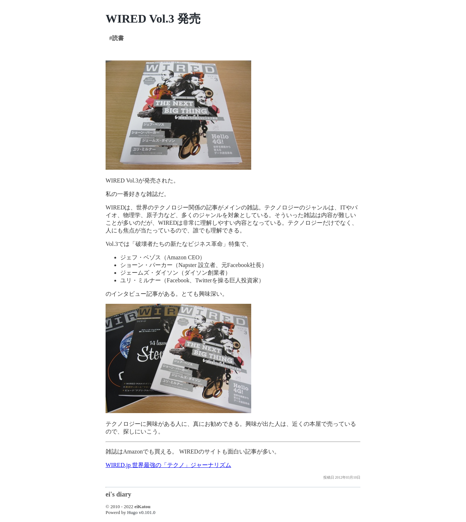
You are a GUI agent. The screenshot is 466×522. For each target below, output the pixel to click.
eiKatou (142, 506)
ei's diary (118, 494)
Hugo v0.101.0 (141, 512)
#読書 (116, 38)
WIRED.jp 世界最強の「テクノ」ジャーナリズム (168, 465)
